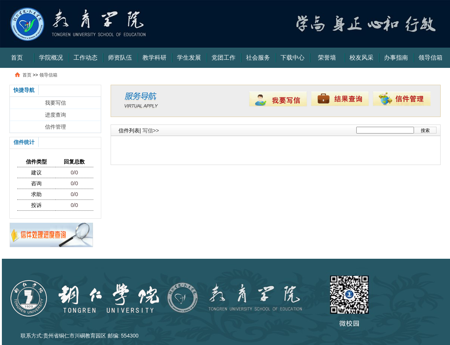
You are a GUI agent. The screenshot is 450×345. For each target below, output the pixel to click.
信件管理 (55, 127)
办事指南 (396, 57)
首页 (17, 57)
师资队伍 (120, 57)
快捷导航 (24, 90)
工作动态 (86, 57)
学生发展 (189, 57)
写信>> (150, 131)
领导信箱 (430, 57)
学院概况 (51, 57)
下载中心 (292, 57)
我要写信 (55, 103)
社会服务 (258, 57)
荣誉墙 (327, 57)
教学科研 (154, 57)
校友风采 (362, 57)
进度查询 (55, 115)
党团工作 (224, 57)
